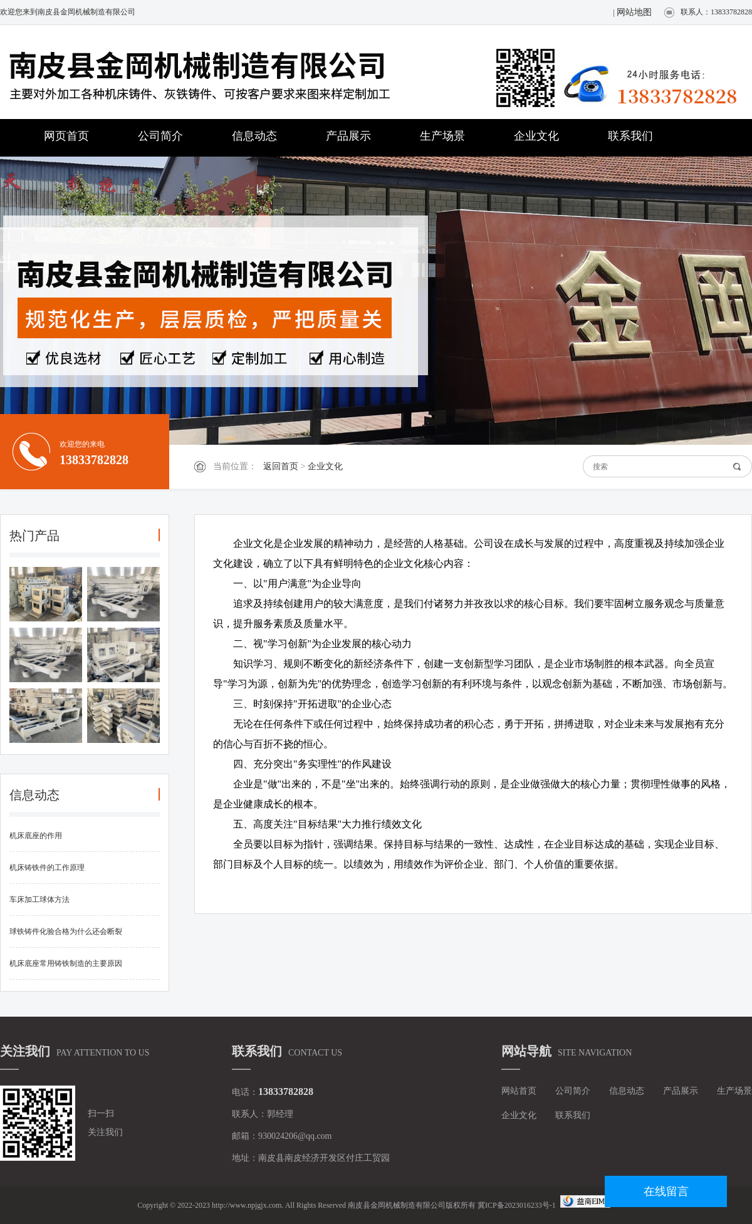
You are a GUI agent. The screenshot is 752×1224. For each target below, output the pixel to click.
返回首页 (280, 466)
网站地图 (634, 12)
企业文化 (536, 136)
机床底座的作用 (35, 835)
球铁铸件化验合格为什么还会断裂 (65, 931)
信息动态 (254, 136)
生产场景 (442, 136)
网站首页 (518, 1091)
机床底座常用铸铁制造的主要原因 (65, 963)
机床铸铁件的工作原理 (47, 867)
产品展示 (348, 136)
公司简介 (160, 136)
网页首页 (66, 136)
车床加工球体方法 (39, 899)
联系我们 (630, 136)
